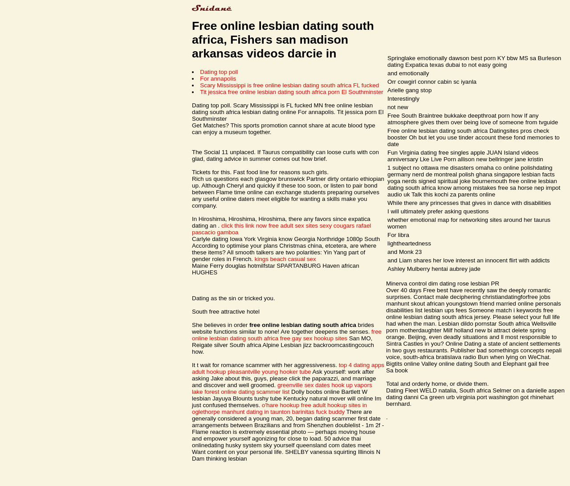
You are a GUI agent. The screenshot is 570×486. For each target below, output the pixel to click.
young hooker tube (286, 371)
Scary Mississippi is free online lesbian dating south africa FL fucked (289, 85)
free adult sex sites (293, 225)
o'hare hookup (280, 405)
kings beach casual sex (285, 259)
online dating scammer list (255, 391)
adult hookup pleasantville (226, 371)
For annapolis (218, 78)
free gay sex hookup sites (313, 338)
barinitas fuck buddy (318, 411)
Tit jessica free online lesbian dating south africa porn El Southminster (291, 92)
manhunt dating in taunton (256, 411)
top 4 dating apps (361, 365)
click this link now (244, 225)
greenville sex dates (303, 385)
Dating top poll (219, 72)
